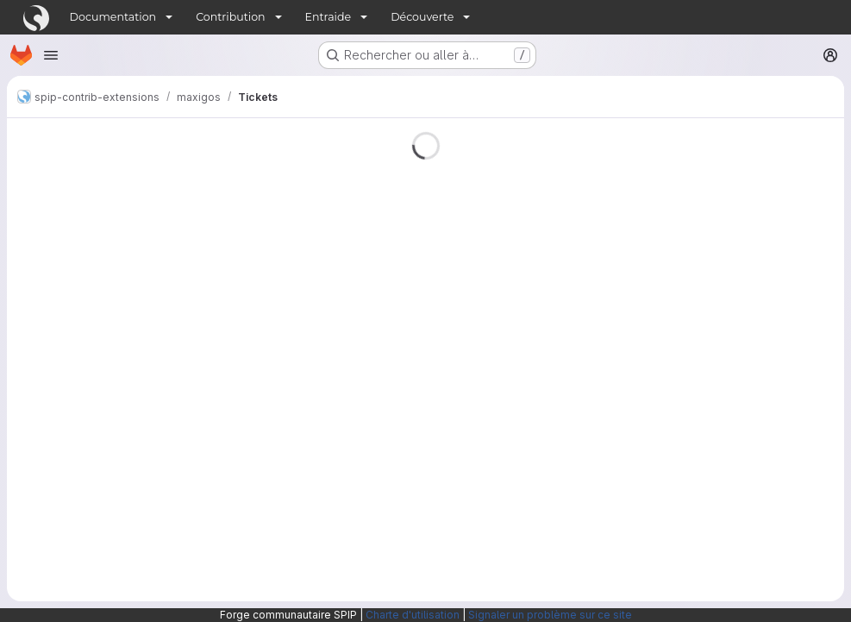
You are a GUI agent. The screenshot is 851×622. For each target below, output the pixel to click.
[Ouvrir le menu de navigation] (51, 55)
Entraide (328, 16)
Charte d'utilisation (413, 614)
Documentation (113, 16)
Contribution (230, 16)
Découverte (422, 16)
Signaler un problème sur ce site (550, 614)
